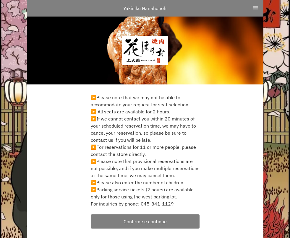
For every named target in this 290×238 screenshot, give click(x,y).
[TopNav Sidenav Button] (255, 8)
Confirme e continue (145, 221)
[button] (145, 221)
